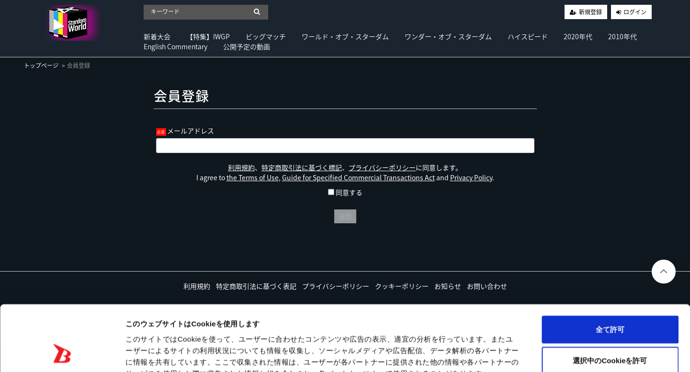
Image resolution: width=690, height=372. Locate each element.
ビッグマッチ (266, 36)
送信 (345, 216)
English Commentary (175, 46)
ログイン (634, 12)
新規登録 (590, 12)
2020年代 (578, 36)
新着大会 (157, 36)
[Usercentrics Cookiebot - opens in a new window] (62, 353)
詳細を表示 (462, 353)
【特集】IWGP (208, 36)
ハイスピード (528, 36)
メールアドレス (190, 130)
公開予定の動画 (246, 46)
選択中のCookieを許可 (610, 302)
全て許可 (610, 270)
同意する (345, 192)
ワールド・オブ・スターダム (345, 36)
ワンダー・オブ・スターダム (448, 36)
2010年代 (622, 36)
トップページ (41, 65)
